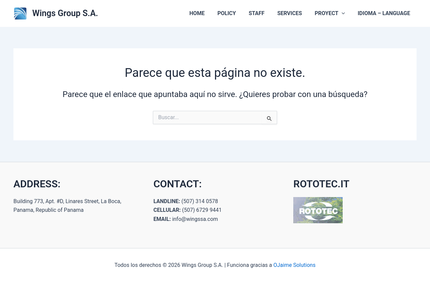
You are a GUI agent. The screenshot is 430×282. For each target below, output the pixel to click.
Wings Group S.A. (65, 13)
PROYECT (333, 13)
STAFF (263, 13)
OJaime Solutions (294, 265)
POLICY (235, 13)
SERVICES (294, 13)
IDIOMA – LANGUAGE (385, 13)
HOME (208, 13)
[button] (344, 13)
